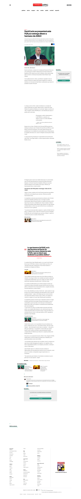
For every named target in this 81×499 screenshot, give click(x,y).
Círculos (11, 480)
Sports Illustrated (40, 463)
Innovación (38, 450)
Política (11, 464)
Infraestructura (25, 473)
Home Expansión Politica (13, 451)
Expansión (11, 448)
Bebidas (38, 478)
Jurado (38, 485)
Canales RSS (36, 494)
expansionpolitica (38, 490)
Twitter (67, 5)
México (25, 29)
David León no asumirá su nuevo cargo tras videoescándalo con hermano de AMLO (40, 320)
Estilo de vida (25, 456)
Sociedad (51, 10)
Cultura (24, 448)
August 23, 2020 (38, 123)
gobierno (24, 10)
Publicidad (21, 494)
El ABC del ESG (39, 451)
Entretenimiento (25, 461)
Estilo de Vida (39, 484)
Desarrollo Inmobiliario (26, 472)
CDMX (38, 10)
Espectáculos (11, 477)
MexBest (39, 475)
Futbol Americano (39, 467)
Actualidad (38, 456)
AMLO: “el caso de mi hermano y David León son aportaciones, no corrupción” (41, 273)
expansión (56, 10)
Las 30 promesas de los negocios (61, 472)
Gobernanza (25, 483)
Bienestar (38, 482)
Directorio (39, 494)
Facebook (70, 5)
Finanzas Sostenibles (40, 448)
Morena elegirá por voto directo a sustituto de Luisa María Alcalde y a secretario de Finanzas (63, 154)
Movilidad (24, 484)
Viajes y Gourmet (25, 467)
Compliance (25, 494)
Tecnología (11, 455)
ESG (10, 458)
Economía (11, 452)
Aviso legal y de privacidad (31, 494)
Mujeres (11, 460)
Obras (10, 457)
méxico (29, 10)
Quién (11, 476)
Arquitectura (25, 475)
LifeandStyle (11, 461)
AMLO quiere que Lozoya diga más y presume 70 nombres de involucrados (41, 221)
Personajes (39, 481)
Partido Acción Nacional (34, 360)
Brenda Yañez (28, 378)
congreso (33, 10)
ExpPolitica (36, 490)
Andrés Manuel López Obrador (44, 360)
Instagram (69, 5)
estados (42, 10)
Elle (24, 451)
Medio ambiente (25, 480)
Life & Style (25, 458)
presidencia (34, 271)
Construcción (25, 470)
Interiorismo (25, 476)
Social (24, 481)
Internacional (11, 454)
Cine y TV (24, 464)
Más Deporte (39, 470)
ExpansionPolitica (40, 490)
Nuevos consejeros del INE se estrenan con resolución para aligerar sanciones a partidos (63, 149)
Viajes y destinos (39, 479)
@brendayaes (32, 67)
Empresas (11, 449)
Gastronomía (39, 476)
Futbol (38, 464)
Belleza (11, 483)
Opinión (11, 472)
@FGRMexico (40, 117)
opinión (46, 10)
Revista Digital (39, 473)
